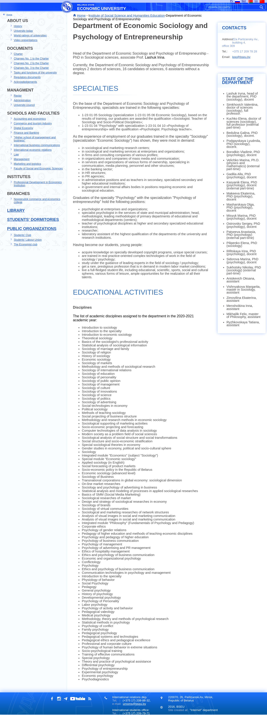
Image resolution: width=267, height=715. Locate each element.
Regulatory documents (27, 77)
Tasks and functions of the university (35, 72)
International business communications (37, 145)
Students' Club (22, 235)
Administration (22, 100)
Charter (18, 54)
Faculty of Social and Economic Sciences (38, 168)
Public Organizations (31, 228)
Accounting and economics (30, 118)
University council (24, 105)
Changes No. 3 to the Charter (31, 68)
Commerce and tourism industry (33, 123)
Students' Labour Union (28, 239)
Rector (18, 95)
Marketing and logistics (27, 163)
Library (16, 210)
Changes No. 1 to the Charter (31, 58)
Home (81, 15)
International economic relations (33, 149)
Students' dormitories (33, 219)
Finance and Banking (26, 132)
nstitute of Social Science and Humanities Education (127, 15)
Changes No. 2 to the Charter (31, 63)
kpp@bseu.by (241, 57)
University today (23, 30)
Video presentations (25, 40)
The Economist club (25, 244)
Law (16, 154)
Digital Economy (23, 128)
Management (21, 159)
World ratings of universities (30, 35)
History (18, 26)
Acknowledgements (25, 81)
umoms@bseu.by (134, 703)
